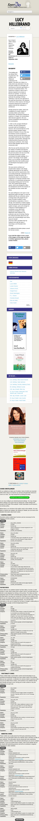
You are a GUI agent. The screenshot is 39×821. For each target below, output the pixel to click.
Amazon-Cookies (19, 759)
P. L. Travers (13, 295)
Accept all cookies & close (19, 497)
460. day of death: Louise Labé (18, 395)
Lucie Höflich (13, 283)
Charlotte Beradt (14, 298)
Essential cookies (5, 515)
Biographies (12, 36)
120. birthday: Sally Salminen (17, 382)
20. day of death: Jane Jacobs (18, 398)
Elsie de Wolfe (14, 300)
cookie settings (16, 485)
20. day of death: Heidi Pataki (17, 400)
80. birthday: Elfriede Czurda (17, 387)
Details (3, 521)
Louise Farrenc (14, 286)
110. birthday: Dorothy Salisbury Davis (20, 384)
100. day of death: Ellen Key (17, 389)
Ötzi (11, 281)
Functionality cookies (7, 673)
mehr (27, 305)
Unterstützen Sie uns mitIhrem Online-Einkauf (19, 440)
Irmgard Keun (13, 291)
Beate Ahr (27, 232)
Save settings (19, 819)
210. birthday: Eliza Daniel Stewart (19, 379)
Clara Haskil (13, 302)
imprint (21, 483)
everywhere (23, 27)
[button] (25, 71)
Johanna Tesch (14, 288)
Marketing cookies (6, 734)
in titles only (23, 28)
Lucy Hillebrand (20, 36)
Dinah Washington (15, 293)
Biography (11, 63)
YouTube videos (4, 587)
